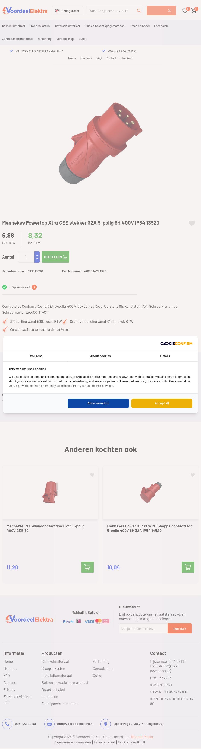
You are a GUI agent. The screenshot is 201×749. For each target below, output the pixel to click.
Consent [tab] (36, 356)
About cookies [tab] (100, 356)
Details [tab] (165, 356)
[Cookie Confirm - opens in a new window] (176, 343)
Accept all (162, 403)
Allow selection (98, 403)
